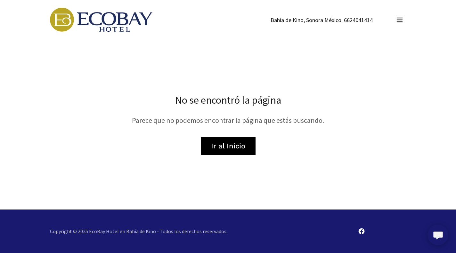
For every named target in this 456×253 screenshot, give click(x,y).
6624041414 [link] (358, 20)
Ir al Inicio (228, 146)
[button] (399, 19)
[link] (101, 19)
